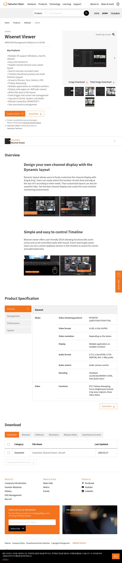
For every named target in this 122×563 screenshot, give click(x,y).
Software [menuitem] (27, 22)
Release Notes (70, 434)
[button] (31, 4)
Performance (13, 323)
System (10, 330)
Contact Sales (15, 113)
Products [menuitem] (16, 22)
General (11, 308)
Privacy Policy (39, 513)
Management (13, 315)
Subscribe (17, 528)
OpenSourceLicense (91, 434)
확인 (116, 556)
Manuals (26, 434)
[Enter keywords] (66, 13)
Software (39, 434)
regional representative (32, 122)
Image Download (78, 82)
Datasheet (35, 113)
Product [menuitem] (38, 13)
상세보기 (5, 559)
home (7, 22)
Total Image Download (102, 82)
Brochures (54, 434)
